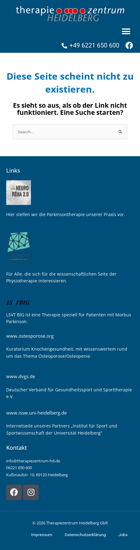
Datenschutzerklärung (85, 534)
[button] (126, 31)
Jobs (123, 534)
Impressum (41, 534)
